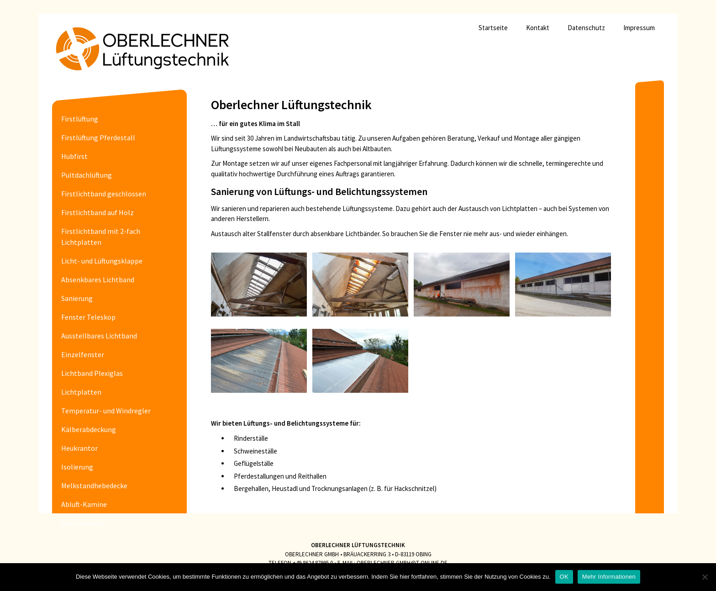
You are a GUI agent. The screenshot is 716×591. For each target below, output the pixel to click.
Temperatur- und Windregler (106, 410)
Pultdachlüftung (86, 174)
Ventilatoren (81, 523)
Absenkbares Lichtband (97, 279)
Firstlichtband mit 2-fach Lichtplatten (100, 237)
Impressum (639, 27)
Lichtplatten (81, 391)
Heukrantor (79, 448)
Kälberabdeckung (88, 429)
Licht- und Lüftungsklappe (101, 260)
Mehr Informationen (609, 576)
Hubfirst (74, 156)
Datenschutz (586, 27)
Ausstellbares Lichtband (99, 335)
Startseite (493, 27)
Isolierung (77, 466)
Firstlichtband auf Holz (97, 212)
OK (564, 576)
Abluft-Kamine (84, 504)
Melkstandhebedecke (94, 485)
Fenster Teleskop (88, 317)
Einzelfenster (82, 354)
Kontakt (537, 27)
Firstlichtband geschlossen (103, 193)
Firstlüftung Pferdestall (98, 137)
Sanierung (77, 298)
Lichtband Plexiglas (92, 373)
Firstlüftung (79, 118)
